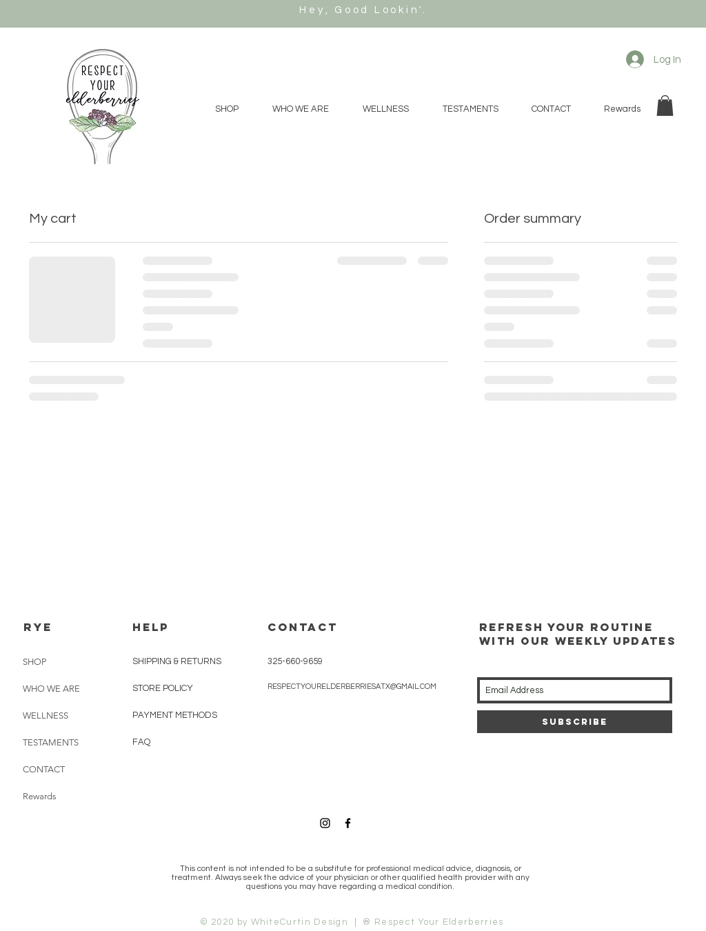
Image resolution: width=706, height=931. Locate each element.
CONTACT (44, 769)
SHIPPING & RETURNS (176, 661)
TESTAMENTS (51, 742)
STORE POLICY (163, 688)
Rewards (40, 796)
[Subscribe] (574, 721)
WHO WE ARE (51, 688)
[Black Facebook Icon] (347, 823)
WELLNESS (45, 715)
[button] (665, 105)
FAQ (141, 742)
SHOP (34, 662)
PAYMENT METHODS (174, 715)
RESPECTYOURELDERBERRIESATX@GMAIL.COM (352, 686)
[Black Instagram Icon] (325, 823)
